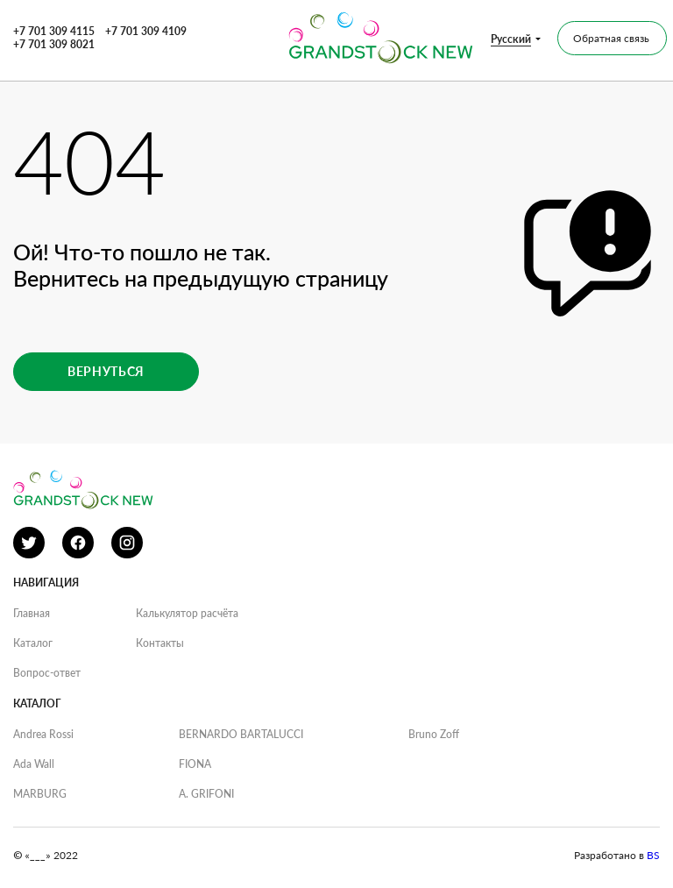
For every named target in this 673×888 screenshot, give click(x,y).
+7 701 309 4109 (146, 31)
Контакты (160, 643)
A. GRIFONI (206, 793)
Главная (31, 613)
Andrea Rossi (43, 734)
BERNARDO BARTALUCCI (241, 734)
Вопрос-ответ (47, 672)
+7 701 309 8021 (54, 44)
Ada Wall (33, 764)
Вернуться (106, 371)
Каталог (33, 643)
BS (653, 855)
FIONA (195, 764)
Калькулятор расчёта (187, 613)
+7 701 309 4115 (54, 31)
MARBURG (40, 793)
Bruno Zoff (433, 734)
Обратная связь (611, 38)
